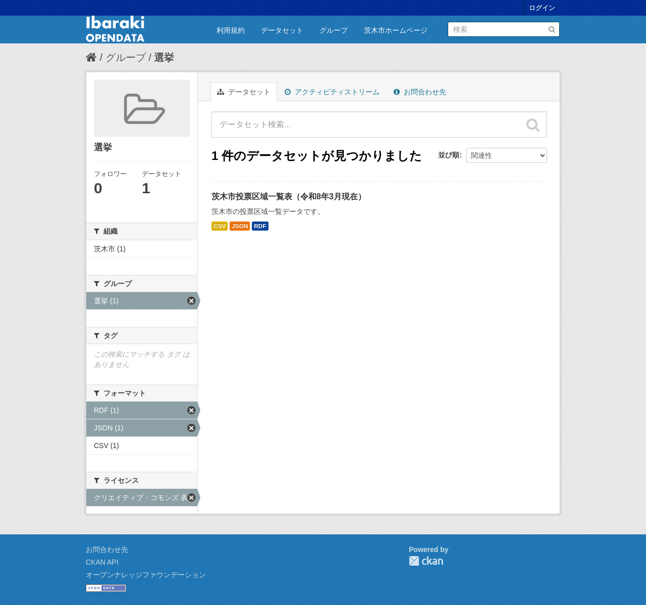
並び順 (448, 155)
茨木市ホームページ (395, 30)
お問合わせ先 (420, 92)
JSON (240, 226)
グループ (333, 30)
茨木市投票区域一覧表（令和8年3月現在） (288, 196)
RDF (260, 226)
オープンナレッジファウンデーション (146, 575)
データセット (282, 30)
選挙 (164, 57)
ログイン (542, 8)
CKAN (426, 561)
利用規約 (231, 30)
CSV (219, 226)
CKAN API (102, 562)
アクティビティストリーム (332, 92)
